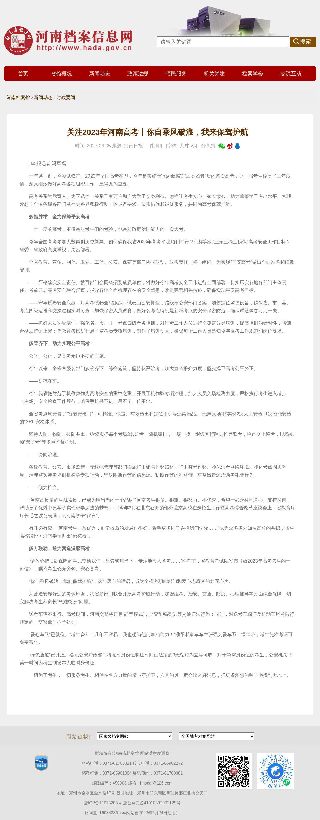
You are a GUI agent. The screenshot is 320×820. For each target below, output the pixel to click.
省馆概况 (61, 73)
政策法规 (137, 73)
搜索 (305, 41)
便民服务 (176, 73)
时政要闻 (65, 97)
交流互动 (290, 73)
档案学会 (252, 73)
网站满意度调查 (154, 753)
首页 (23, 73)
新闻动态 (99, 73)
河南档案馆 (18, 97)
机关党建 (214, 73)
